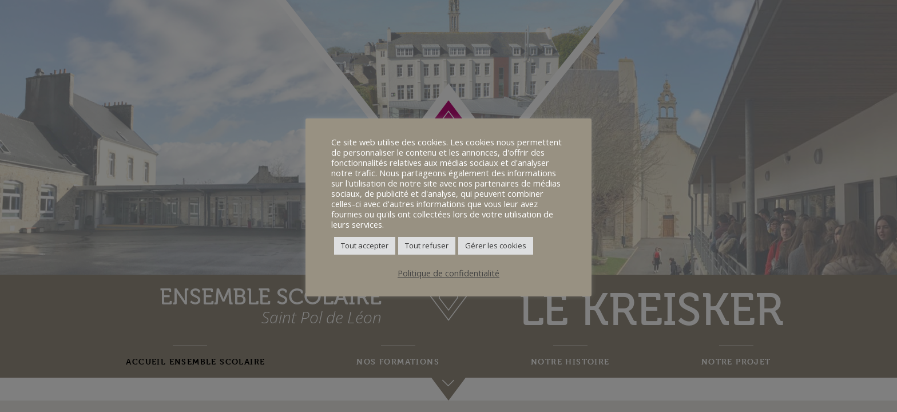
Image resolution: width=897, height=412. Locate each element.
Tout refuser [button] (427, 245)
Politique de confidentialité (448, 273)
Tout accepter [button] (364, 245)
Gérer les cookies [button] (495, 245)
